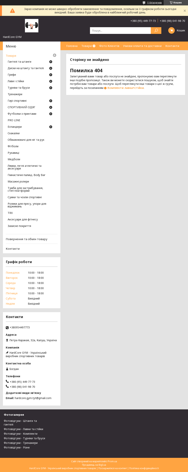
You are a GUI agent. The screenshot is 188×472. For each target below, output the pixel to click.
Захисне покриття (19, 226)
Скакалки (14, 133)
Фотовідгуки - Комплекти (20, 433)
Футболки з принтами (22, 113)
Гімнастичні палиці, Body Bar (26, 175)
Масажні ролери (18, 181)
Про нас (72, 54)
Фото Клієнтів (109, 46)
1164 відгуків (154, 2)
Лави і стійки (16, 81)
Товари (86, 46)
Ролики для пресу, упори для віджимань (27, 205)
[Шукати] (156, 30)
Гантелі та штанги (19, 61)
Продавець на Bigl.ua (94, 464)
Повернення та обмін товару (26, 239)
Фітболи (13, 146)
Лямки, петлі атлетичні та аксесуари (24, 167)
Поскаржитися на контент (112, 468)
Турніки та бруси (19, 87)
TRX (10, 213)
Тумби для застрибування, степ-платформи (25, 189)
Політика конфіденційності (144, 468)
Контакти (172, 46)
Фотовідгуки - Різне (17, 447)
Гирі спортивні (17, 100)
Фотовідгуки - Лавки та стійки (23, 429)
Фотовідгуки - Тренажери (21, 443)
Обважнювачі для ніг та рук (26, 140)
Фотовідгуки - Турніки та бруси (24, 438)
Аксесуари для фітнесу (23, 219)
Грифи (12, 74)
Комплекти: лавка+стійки (125, 88)
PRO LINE (14, 120)
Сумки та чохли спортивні (25, 197)
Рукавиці (13, 153)
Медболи (14, 159)
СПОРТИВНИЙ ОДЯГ (21, 107)
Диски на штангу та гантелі (26, 68)
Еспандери (15, 126)
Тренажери (15, 94)
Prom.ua (112, 461)
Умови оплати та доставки (142, 46)
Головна (72, 46)
